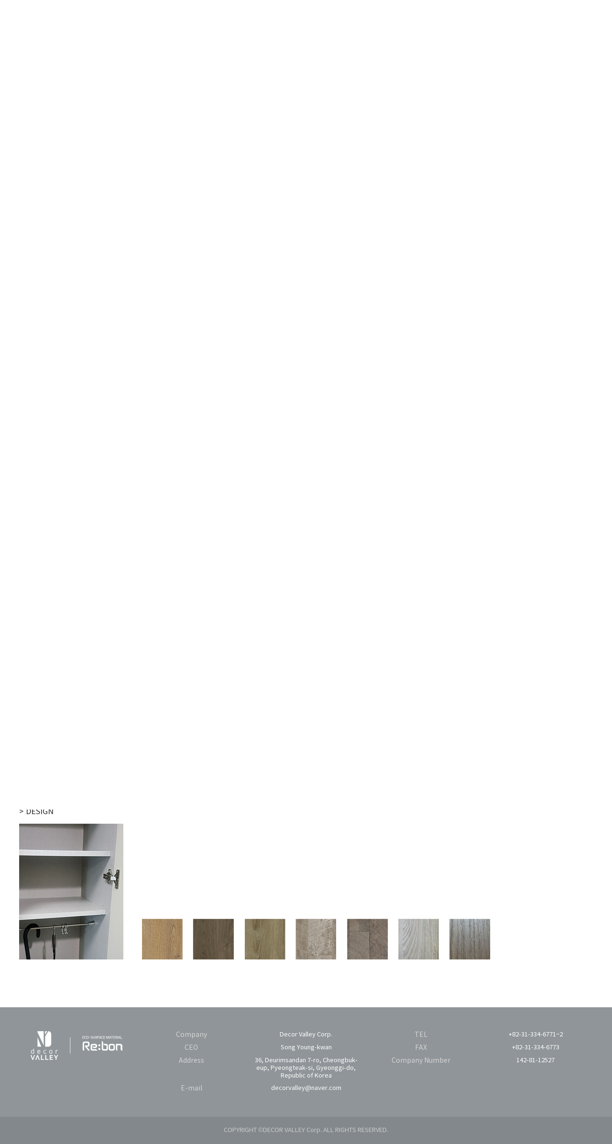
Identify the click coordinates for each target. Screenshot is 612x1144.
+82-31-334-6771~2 (536, 1034)
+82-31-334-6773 (535, 1047)
